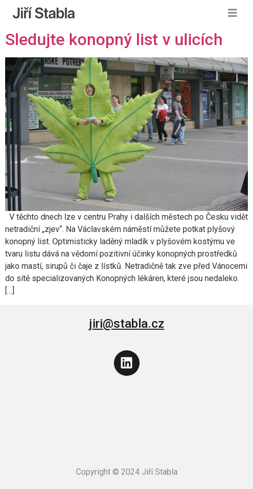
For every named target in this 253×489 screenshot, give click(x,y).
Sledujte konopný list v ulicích (114, 39)
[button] (232, 12)
